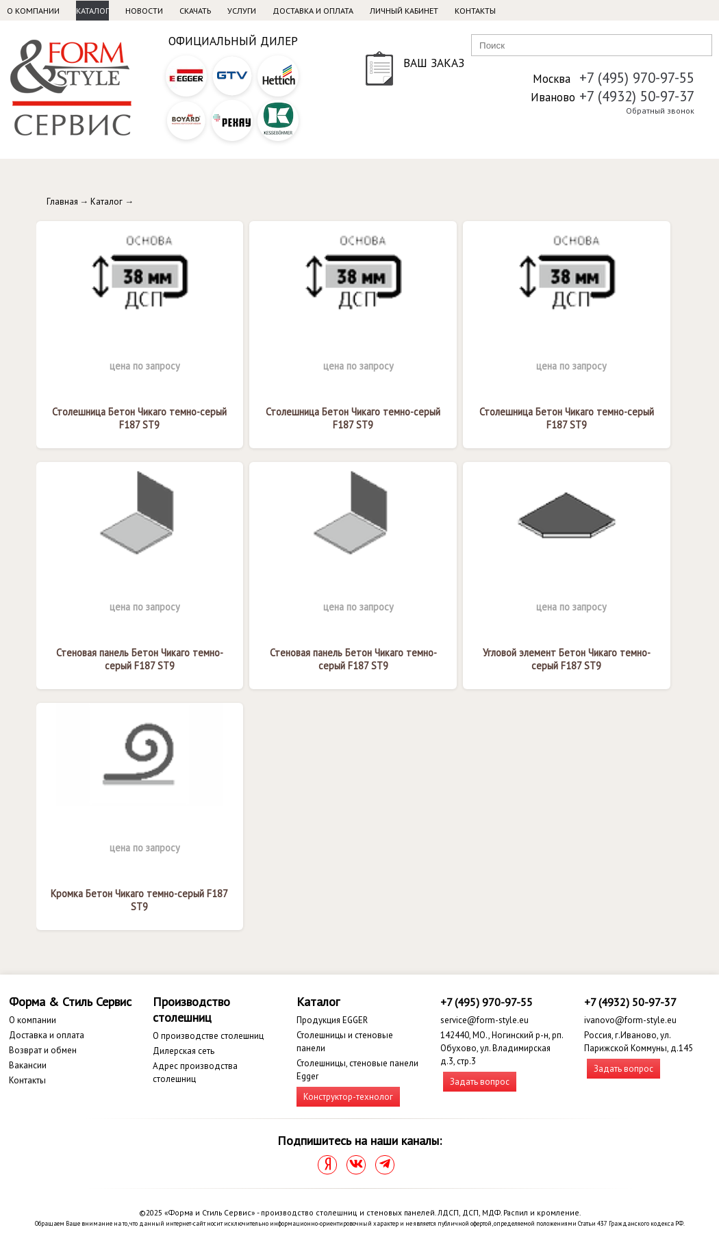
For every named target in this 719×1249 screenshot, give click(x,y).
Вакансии (28, 1065)
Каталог (92, 10)
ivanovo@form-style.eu (630, 1020)
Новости (144, 10)
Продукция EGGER (332, 1020)
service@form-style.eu (484, 1020)
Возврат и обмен (43, 1050)
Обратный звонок (660, 110)
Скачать (195, 10)
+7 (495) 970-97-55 (636, 77)
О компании (33, 10)
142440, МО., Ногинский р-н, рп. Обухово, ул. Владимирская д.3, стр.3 (501, 1048)
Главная (62, 201)
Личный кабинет (404, 10)
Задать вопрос (479, 1081)
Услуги (241, 10)
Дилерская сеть (183, 1051)
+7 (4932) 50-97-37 (636, 96)
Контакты (475, 10)
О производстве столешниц (208, 1036)
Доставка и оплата (313, 10)
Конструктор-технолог (348, 1097)
